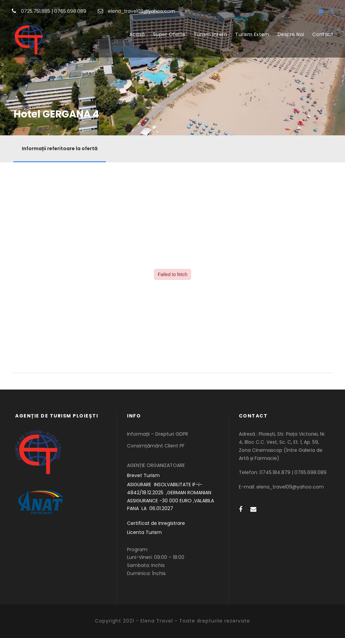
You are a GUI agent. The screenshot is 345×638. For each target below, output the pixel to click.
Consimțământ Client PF (156, 445)
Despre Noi (291, 34)
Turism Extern (252, 34)
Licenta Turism (144, 532)
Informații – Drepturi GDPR (157, 434)
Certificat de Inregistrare (156, 523)
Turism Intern (210, 34)
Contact (323, 34)
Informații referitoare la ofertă (59, 148)
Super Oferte (169, 34)
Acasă (137, 34)
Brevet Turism (143, 475)
